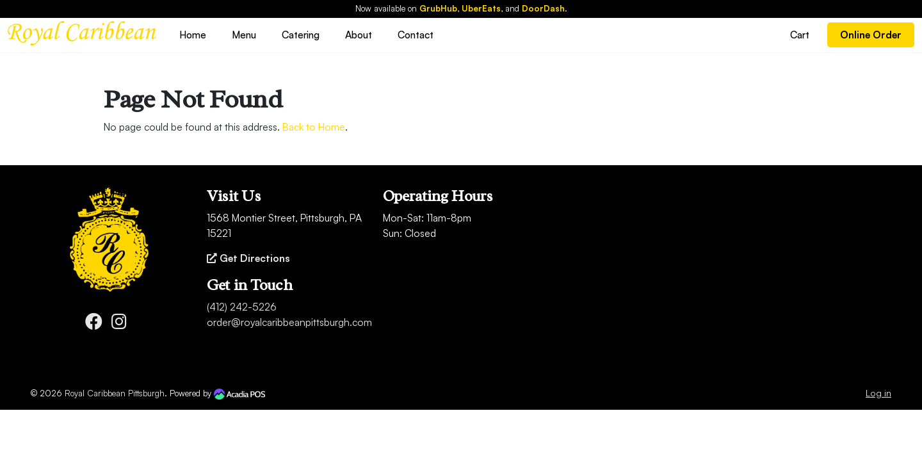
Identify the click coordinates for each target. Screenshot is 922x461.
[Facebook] (93, 324)
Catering (300, 34)
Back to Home (313, 126)
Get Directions (248, 258)
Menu (244, 34)
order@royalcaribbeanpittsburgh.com (289, 322)
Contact (415, 34)
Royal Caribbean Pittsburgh (115, 393)
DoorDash (543, 8)
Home (192, 34)
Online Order (871, 34)
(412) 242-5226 (242, 306)
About (358, 34)
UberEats (481, 8)
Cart (799, 34)
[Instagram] (119, 324)
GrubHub (438, 8)
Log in (878, 392)
